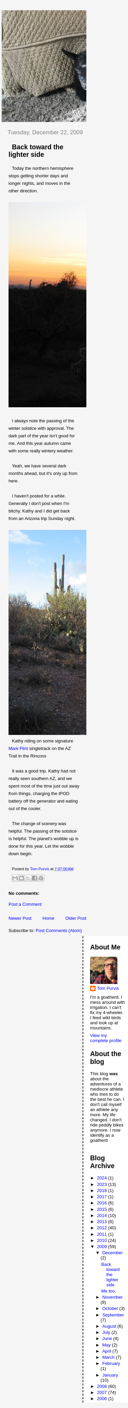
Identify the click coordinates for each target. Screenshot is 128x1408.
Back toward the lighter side (110, 1274)
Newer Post (20, 918)
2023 (102, 1184)
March (109, 1357)
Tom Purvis (108, 988)
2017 (102, 1196)
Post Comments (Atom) (59, 930)
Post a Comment (25, 904)
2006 (102, 1398)
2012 (102, 1227)
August (109, 1326)
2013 (102, 1221)
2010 (102, 1240)
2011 (102, 1234)
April (107, 1351)
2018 (102, 1190)
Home (48, 918)
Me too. (108, 1291)
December (112, 1252)
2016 (102, 1202)
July (107, 1332)
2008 (102, 1386)
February (111, 1363)
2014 (102, 1215)
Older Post (75, 918)
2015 (102, 1209)
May (107, 1345)
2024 (102, 1177)
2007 (102, 1392)
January (110, 1375)
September (113, 1314)
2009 (102, 1246)
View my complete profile (106, 1038)
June (107, 1338)
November (112, 1297)
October (110, 1308)
